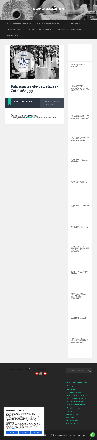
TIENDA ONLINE (13, 36)
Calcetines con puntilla (76, 402)
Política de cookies (16, 428)
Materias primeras (15, 30)
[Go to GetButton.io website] (93, 438)
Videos (31, 30)
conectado (31, 118)
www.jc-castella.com (48, 8)
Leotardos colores (75, 392)
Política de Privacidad (82, 435)
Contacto (61, 30)
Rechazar (25, 432)
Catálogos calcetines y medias (49, 23)
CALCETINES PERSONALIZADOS (19, 23)
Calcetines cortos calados (78, 395)
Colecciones (73, 23)
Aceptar (36, 432)
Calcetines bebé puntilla (77, 405)
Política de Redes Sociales (60, 435)
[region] (24, 421)
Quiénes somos (45, 30)
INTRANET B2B (75, 30)
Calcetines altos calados (77, 398)
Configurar (12, 432)
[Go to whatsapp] (92, 434)
